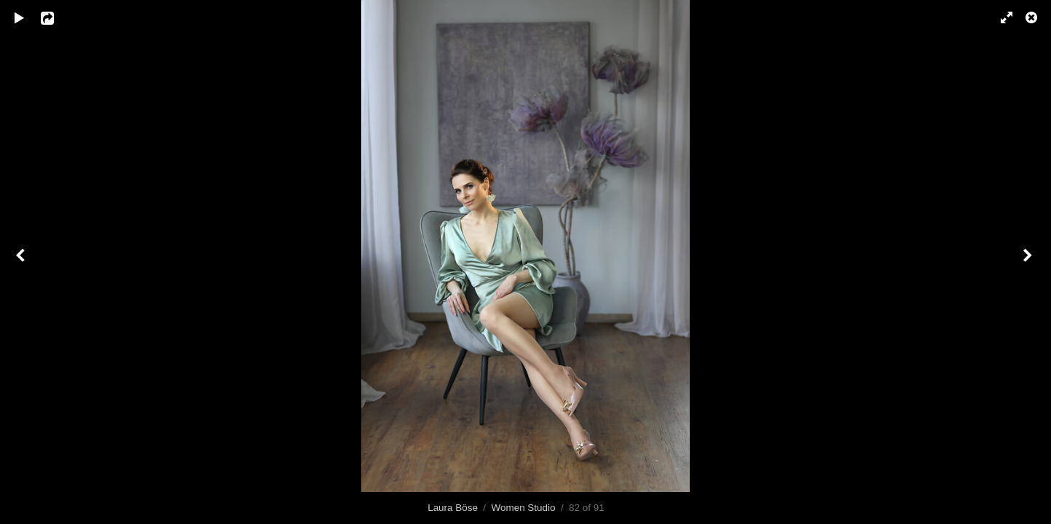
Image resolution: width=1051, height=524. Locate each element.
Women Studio (524, 507)
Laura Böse (453, 507)
